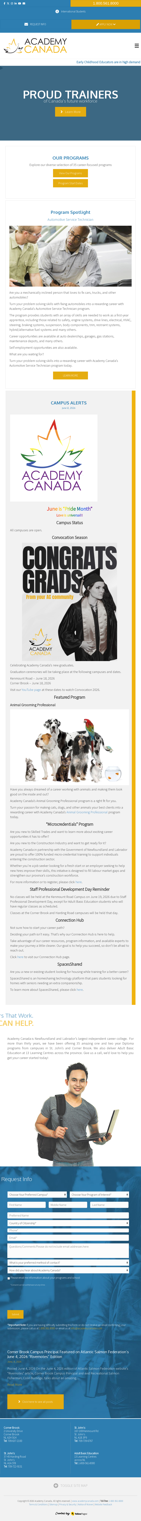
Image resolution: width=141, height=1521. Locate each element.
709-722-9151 (15, 1466)
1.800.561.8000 (47, 1328)
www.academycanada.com (85, 1501)
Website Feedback (103, 1504)
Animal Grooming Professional (87, 812)
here (78, 882)
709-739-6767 (85, 1441)
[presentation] (35, 1297)
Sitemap (53, 1504)
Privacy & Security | (68, 1504)
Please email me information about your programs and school (45, 1277)
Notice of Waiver (85, 1504)
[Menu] (137, 45)
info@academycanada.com (86, 1328)
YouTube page (31, 690)
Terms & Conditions (38, 1504)
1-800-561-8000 (86, 1463)
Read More (14, 1384)
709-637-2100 (15, 1441)
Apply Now (105, 24)
